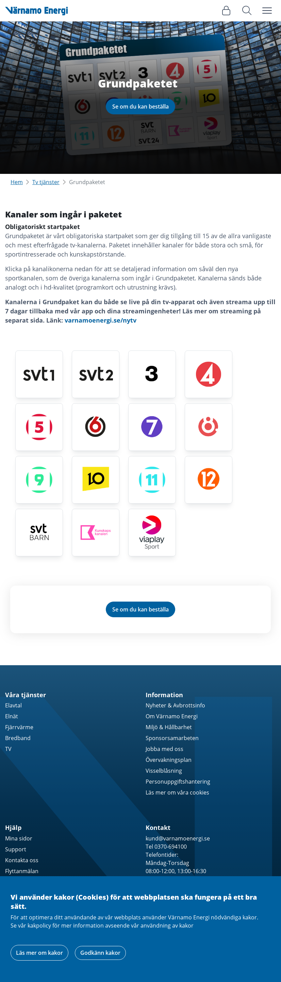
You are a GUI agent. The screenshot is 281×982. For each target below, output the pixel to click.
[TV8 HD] (208, 427)
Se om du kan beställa (140, 106)
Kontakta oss (21, 860)
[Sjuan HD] (152, 427)
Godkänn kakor (100, 952)
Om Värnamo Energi (172, 716)
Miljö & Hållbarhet (169, 727)
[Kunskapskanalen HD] (95, 532)
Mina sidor (18, 838)
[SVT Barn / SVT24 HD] (39, 532)
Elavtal (13, 705)
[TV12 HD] (208, 480)
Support (15, 849)
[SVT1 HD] (39, 374)
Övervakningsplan (169, 760)
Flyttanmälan (21, 871)
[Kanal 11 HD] (152, 480)
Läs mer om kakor (39, 952)
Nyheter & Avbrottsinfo (175, 705)
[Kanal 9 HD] (39, 480)
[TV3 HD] (152, 374)
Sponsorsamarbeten (172, 738)
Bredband (18, 738)
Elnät (11, 716)
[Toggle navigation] (267, 10)
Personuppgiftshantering (178, 781)
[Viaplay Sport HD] (152, 532)
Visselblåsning (164, 770)
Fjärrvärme (19, 727)
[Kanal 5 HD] (39, 427)
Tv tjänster (46, 182)
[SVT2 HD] (95, 374)
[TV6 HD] (95, 427)
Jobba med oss (164, 749)
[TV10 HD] (95, 480)
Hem (17, 182)
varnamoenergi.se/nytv (100, 320)
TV (8, 749)
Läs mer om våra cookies (177, 792)
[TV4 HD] (208, 374)
